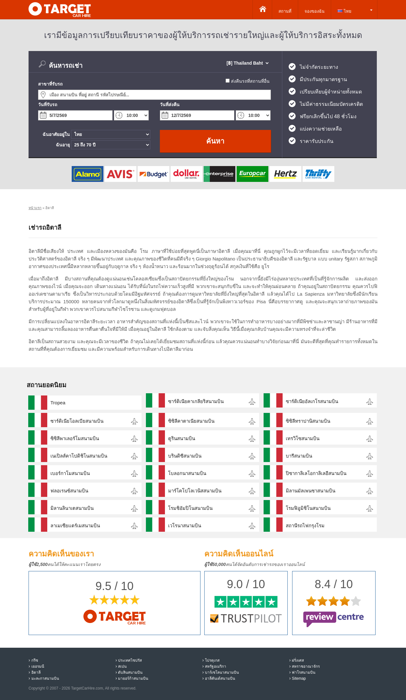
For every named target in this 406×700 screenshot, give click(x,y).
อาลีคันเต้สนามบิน (220, 678)
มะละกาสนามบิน (45, 678)
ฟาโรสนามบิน (303, 672)
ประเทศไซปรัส (130, 660)
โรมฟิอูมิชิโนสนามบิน (308, 508)
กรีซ (34, 660)
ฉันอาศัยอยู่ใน (56, 134)
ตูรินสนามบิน (181, 438)
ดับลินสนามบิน (130, 672)
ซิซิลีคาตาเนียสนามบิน (191, 421)
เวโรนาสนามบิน (184, 525)
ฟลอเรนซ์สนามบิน (69, 490)
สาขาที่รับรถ (50, 84)
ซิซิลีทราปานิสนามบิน (308, 421)
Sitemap (299, 678)
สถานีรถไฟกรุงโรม (305, 525)
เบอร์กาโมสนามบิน (70, 473)
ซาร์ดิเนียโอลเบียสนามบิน (76, 421)
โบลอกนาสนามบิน (187, 473)
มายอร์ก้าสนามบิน (133, 678)
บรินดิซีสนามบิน (184, 456)
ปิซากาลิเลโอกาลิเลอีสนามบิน (316, 473)
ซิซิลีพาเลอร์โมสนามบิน (74, 438)
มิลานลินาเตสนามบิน (72, 508)
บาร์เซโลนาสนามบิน (222, 672)
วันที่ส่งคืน (170, 104)
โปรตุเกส (212, 660)
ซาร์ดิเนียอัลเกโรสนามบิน (312, 401)
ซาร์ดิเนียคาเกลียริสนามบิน (196, 401)
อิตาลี (36, 672)
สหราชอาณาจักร (306, 666)
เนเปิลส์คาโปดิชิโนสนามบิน (78, 456)
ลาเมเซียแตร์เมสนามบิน (75, 525)
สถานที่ (284, 11)
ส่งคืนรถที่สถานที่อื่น (250, 81)
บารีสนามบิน (299, 456)
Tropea (57, 402)
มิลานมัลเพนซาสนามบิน (310, 490)
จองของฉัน (314, 11)
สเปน (122, 666)
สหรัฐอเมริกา (215, 666)
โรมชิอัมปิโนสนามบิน (190, 508)
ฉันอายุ (63, 144)
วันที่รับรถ (47, 104)
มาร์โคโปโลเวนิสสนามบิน (194, 490)
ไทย (344, 11)
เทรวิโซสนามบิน (302, 438)
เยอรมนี (37, 666)
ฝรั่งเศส (298, 660)
